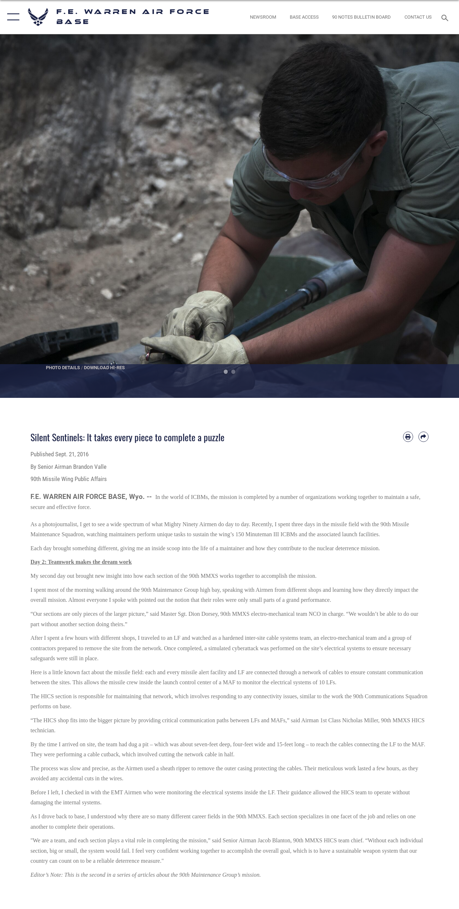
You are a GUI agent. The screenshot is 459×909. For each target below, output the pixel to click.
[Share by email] (423, 437)
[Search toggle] (446, 17)
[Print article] (408, 437)
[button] (11, 17)
